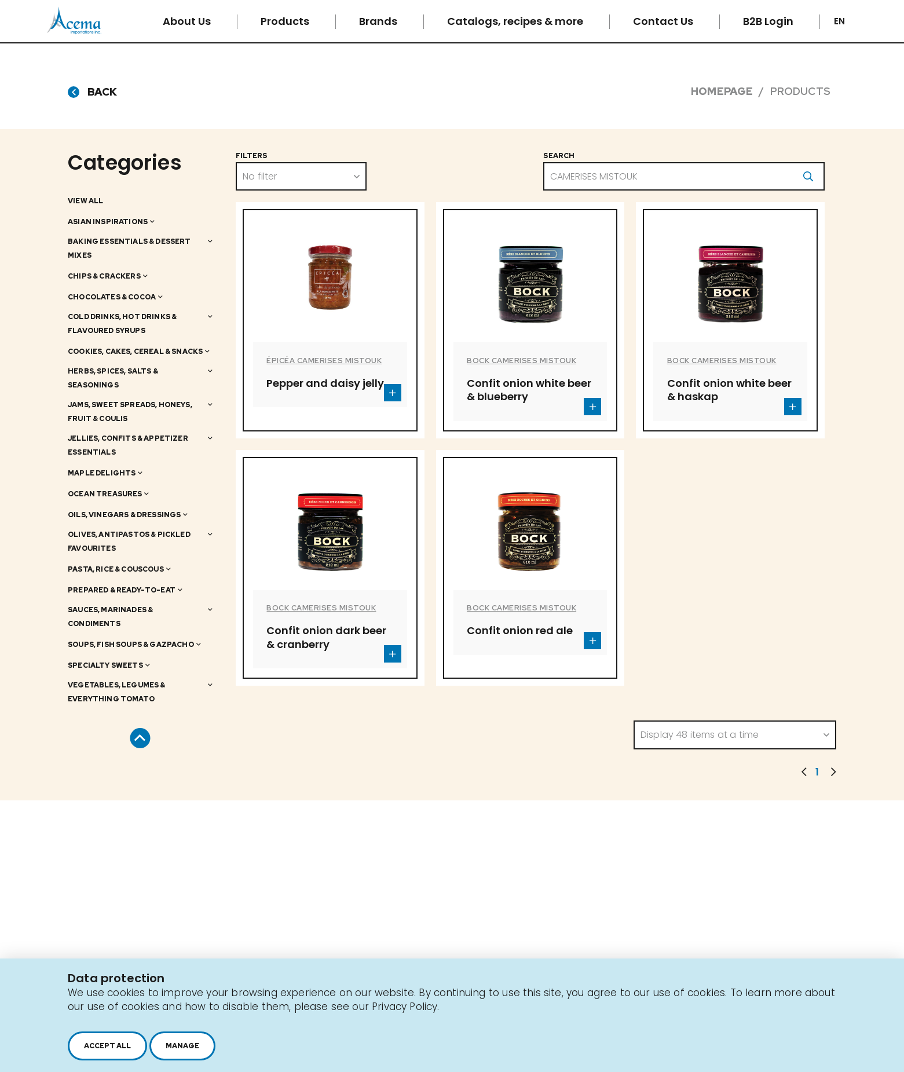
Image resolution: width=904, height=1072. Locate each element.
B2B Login (769, 21)
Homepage (722, 91)
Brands (379, 21)
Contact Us (664, 21)
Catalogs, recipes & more (516, 21)
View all (85, 201)
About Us (188, 21)
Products (286, 21)
